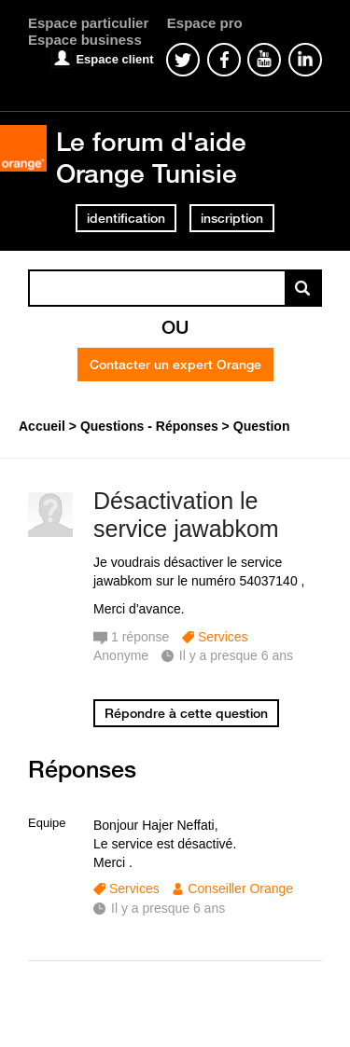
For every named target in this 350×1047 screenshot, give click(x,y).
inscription (232, 218)
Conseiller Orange (240, 888)
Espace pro (205, 23)
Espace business (85, 40)
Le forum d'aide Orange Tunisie (151, 157)
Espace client (114, 59)
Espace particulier (88, 23)
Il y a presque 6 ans (168, 908)
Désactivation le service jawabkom (186, 515)
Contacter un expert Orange (175, 364)
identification (126, 218)
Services (223, 636)
